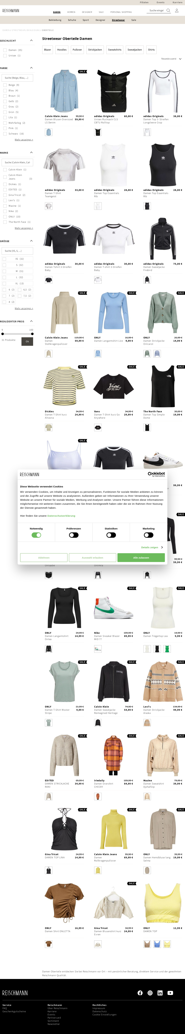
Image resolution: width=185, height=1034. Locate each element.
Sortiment (53, 1021)
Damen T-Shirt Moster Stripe (57, 711)
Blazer (47, 50)
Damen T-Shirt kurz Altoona (56, 416)
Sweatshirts (114, 50)
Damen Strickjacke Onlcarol (154, 342)
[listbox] (64, 133)
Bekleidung (33, 30)
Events (51, 1014)
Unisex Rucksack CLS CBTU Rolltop (106, 121)
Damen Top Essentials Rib (106, 195)
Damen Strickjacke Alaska (154, 711)
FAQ (4, 1008)
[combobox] (159, 10)
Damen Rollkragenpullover (105, 859)
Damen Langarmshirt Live (108, 341)
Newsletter (54, 1024)
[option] (48, 132)
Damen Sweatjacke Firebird (154, 268)
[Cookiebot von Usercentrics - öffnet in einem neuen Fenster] (150, 474)
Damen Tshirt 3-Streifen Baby (58, 268)
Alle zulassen (141, 557)
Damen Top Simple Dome (154, 416)
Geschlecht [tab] (8, 41)
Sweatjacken (135, 50)
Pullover (77, 50)
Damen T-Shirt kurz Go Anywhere (107, 416)
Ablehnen (43, 557)
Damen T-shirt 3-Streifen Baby (108, 268)
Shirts (151, 50)
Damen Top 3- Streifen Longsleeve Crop (156, 121)
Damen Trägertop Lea (155, 636)
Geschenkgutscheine (14, 1011)
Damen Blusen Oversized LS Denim (59, 121)
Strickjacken (95, 50)
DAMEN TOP (150, 931)
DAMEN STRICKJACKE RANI (57, 785)
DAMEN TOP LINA (55, 857)
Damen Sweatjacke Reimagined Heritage (106, 711)
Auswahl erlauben (92, 557)
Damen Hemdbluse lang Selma (157, 859)
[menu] (92, 12)
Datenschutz (99, 1011)
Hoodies (62, 50)
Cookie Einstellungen (104, 1014)
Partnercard (54, 1018)
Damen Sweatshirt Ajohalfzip (153, 785)
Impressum (98, 1008)
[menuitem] (57, 12)
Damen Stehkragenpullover (56, 342)
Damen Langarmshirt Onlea (57, 637)
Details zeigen (149, 547)
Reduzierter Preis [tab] (12, 321)
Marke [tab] (4, 153)
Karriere (52, 1011)
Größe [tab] (4, 241)
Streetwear (18, 30)
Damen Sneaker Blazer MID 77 (107, 637)
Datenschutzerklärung (61, 515)
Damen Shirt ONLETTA (57, 931)
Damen (6, 30)
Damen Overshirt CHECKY (103, 785)
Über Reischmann (58, 1008)
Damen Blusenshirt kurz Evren (107, 933)
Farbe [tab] (3, 68)
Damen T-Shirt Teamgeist (53, 195)
